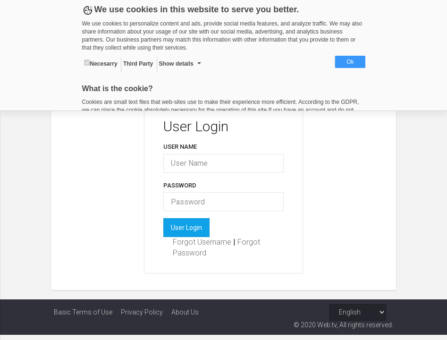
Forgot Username (204, 242)
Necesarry (101, 63)
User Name (181, 146)
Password (180, 185)
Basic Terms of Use (83, 312)
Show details (176, 63)
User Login (187, 227)
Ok (350, 62)
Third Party (138, 63)
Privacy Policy (142, 312)
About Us (185, 312)
